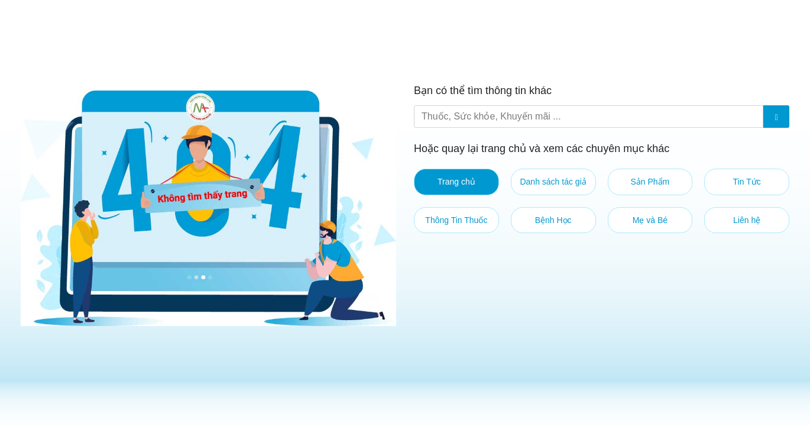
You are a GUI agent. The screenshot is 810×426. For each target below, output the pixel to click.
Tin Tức (747, 181)
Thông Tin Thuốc (456, 220)
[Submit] (776, 116)
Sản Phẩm (649, 181)
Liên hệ (746, 220)
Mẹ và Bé (650, 220)
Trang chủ (456, 181)
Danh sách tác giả (553, 181)
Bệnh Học (553, 220)
